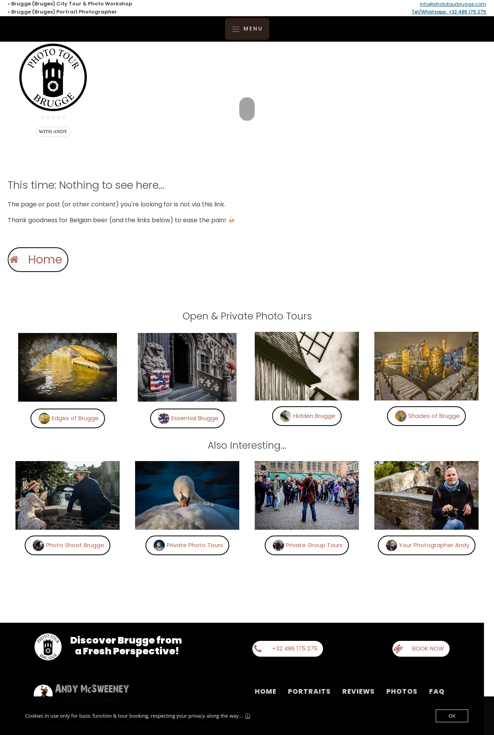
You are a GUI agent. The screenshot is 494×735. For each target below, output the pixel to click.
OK (451, 715)
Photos (402, 691)
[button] (149, 418)
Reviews (358, 691)
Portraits (309, 691)
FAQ (437, 691)
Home (265, 691)
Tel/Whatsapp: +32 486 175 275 (448, 11)
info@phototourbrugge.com (453, 4)
